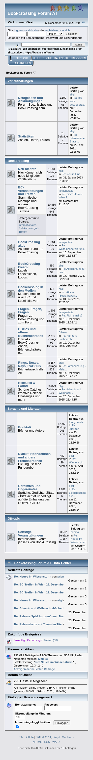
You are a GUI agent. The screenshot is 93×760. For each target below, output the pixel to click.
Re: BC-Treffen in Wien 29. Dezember (39, 584)
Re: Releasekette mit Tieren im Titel (38, 624)
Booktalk (25, 427)
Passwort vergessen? (38, 697)
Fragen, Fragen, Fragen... (30, 310)
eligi (72, 94)
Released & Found (26, 384)
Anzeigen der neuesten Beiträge (34, 669)
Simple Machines (63, 737)
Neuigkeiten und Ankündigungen (30, 99)
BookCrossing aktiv (29, 243)
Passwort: (57, 706)
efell (61, 362)
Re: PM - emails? (72, 315)
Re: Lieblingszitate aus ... (77, 492)
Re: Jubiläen (74, 427)
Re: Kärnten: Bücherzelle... (68, 337)
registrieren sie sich (57, 30)
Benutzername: (28, 706)
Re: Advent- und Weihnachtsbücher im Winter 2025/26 (51, 608)
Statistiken (26, 136)
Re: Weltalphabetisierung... (72, 247)
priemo (74, 532)
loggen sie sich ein (26, 30)
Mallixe (43, 658)
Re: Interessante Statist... (77, 138)
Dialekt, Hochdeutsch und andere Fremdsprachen (34, 457)
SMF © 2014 (43, 737)
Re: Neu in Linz (71, 174)
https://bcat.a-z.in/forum (39, 52)
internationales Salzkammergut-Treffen (28, 228)
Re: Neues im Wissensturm (78, 539)
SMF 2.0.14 (26, 737)
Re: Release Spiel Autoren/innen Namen (41, 616)
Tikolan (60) (51, 640)
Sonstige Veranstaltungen (30, 533)
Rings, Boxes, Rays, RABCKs (29, 364)
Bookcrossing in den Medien (30, 288)
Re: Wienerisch (75, 460)
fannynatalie (66, 190)
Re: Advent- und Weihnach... (70, 391)
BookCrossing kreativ (29, 265)
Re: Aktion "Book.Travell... (68, 294)
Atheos (63, 332)
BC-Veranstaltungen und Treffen (30, 190)
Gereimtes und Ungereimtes (29, 487)
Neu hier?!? (27, 169)
